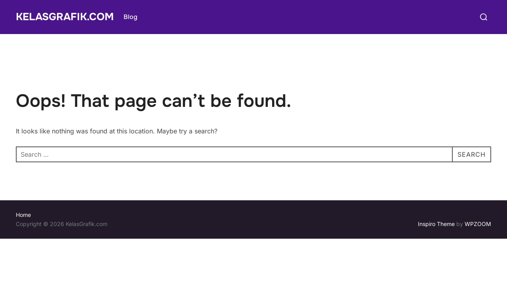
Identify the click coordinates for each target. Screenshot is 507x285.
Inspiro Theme (436, 223)
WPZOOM (478, 223)
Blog (130, 17)
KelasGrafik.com (65, 16)
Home (23, 214)
